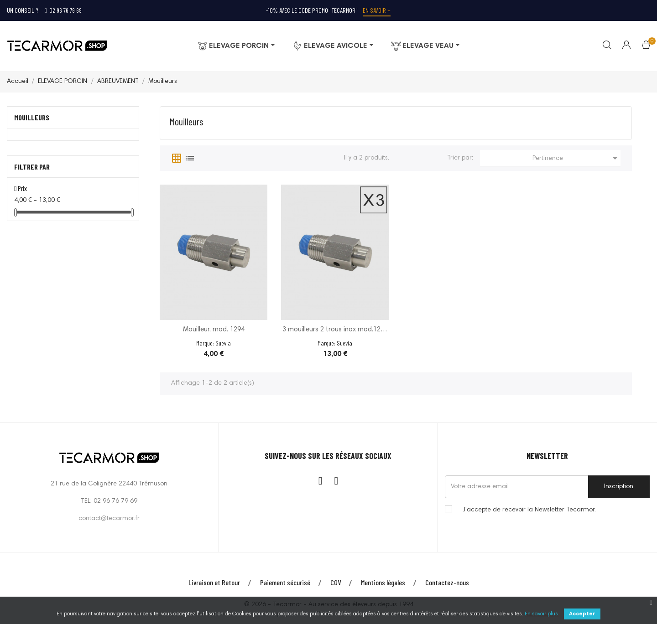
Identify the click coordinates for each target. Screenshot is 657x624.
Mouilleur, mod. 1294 (214, 329)
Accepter (582, 614)
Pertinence (576, 158)
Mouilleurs (31, 117)
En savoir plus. (542, 614)
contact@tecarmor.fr (109, 519)
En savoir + (377, 10)
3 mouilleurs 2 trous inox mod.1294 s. (335, 330)
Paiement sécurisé (285, 582)
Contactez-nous (447, 582)
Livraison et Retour (214, 582)
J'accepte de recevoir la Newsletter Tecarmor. (529, 510)
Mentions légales (383, 582)
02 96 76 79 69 (63, 10)
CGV (335, 582)
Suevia (223, 343)
